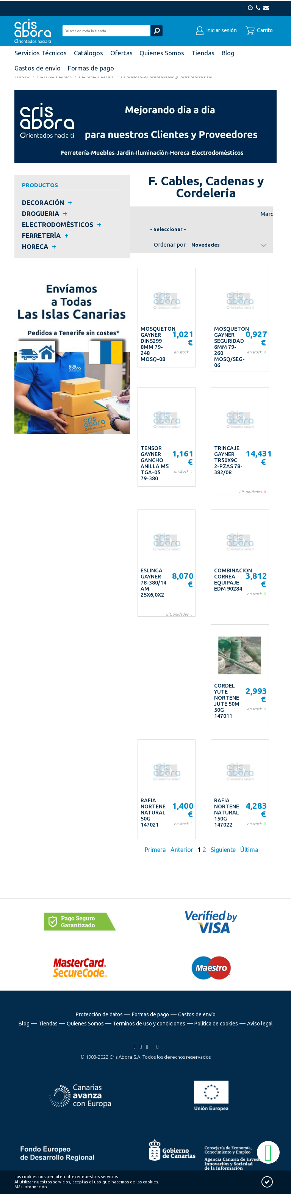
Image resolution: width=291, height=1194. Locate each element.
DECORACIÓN (43, 202)
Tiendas (48, 1024)
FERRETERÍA (41, 235)
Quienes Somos (85, 1024)
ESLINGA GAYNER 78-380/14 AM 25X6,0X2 (153, 582)
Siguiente (223, 849)
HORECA (35, 246)
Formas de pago (150, 1014)
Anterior (182, 849)
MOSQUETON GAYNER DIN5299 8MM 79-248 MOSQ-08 (158, 344)
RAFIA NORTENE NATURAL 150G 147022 (226, 812)
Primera (156, 849)
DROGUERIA (40, 213)
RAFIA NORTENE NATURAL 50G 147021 (153, 812)
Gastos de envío (197, 1014)
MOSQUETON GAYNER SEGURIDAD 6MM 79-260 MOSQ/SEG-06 (231, 347)
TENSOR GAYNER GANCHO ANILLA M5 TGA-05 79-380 (155, 463)
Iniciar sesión (216, 30)
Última (249, 849)
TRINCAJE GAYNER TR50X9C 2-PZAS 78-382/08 (228, 460)
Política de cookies (216, 1024)
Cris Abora (34, 30)
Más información (30, 1187)
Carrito (259, 30)
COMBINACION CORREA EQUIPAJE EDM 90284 (233, 579)
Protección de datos (99, 1014)
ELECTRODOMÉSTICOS (57, 224)
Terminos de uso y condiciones (149, 1024)
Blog (24, 1024)
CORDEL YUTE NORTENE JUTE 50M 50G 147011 (226, 701)
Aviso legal (260, 1024)
